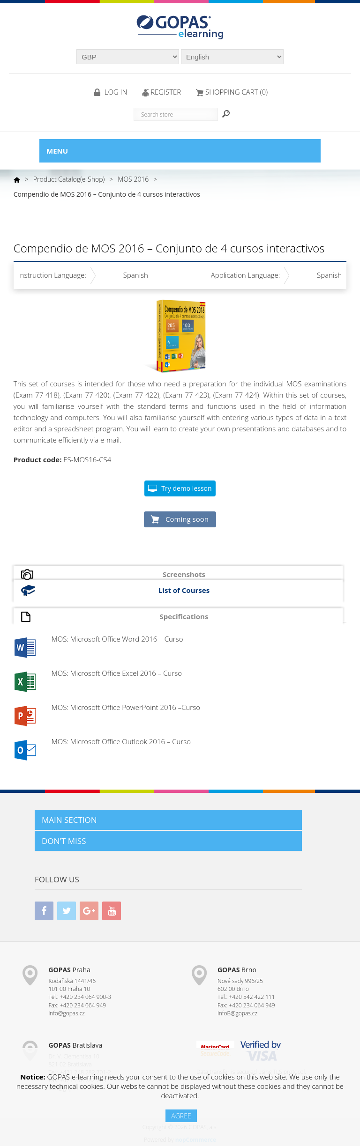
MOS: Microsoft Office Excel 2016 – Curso (117, 673)
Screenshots (184, 574)
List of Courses (184, 590)
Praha (69, 969)
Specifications (184, 616)
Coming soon (187, 519)
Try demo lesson (186, 488)
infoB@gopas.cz (237, 1013)
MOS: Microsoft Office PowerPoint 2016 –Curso (126, 707)
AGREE (181, 1115)
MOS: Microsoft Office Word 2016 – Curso (117, 638)
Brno (237, 969)
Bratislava (75, 1045)
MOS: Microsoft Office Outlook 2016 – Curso (121, 741)
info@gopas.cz (66, 1013)
